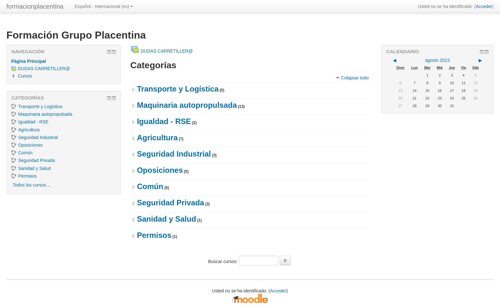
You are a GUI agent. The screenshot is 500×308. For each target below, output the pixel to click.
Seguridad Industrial (174, 154)
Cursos (25, 75)
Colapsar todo (355, 77)
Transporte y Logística (177, 88)
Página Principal (28, 61)
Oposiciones (160, 170)
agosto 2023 (437, 60)
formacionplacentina (34, 6)
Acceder (484, 6)
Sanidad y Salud (166, 219)
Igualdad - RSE (164, 121)
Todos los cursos (29, 184)
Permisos (154, 235)
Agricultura (157, 137)
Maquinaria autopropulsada (187, 105)
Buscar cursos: (223, 261)
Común (150, 186)
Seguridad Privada (170, 202)
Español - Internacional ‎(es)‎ (104, 6)
